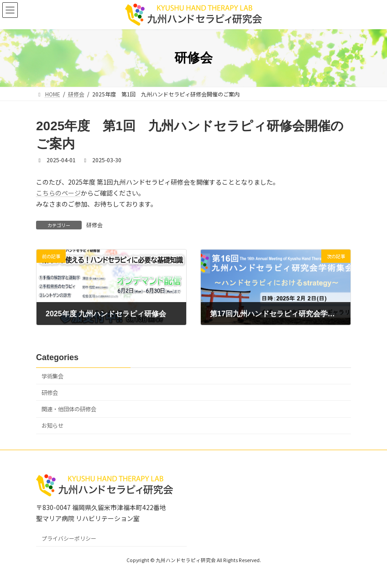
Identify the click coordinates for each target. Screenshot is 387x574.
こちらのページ (58, 192)
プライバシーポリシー (69, 538)
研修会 (94, 225)
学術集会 (52, 376)
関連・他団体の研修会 (69, 409)
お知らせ (52, 425)
